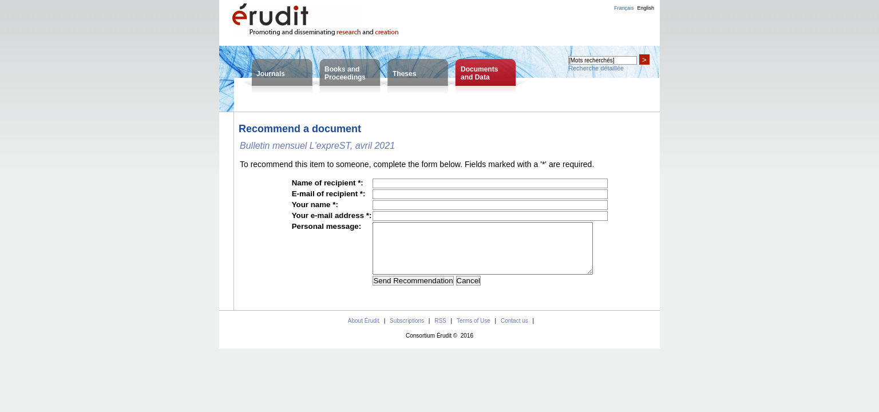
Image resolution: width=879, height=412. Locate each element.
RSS (440, 331)
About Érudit (363, 331)
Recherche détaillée (596, 68)
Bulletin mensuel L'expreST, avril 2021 (317, 145)
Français (624, 8)
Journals (270, 74)
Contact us (514, 331)
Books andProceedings (345, 73)
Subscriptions (407, 331)
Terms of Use (473, 331)
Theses (404, 74)
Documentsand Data (479, 73)
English (645, 8)
